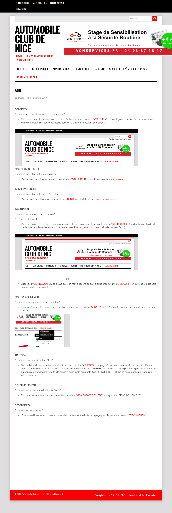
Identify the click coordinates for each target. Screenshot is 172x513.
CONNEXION (99, 119)
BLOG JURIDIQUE (40, 69)
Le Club (22, 69)
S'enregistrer (22, 3)
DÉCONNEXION (137, 415)
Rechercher (154, 18)
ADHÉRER (88, 365)
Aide (18, 91)
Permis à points (57, 3)
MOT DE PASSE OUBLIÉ (83, 178)
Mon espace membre (29, 77)
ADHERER (100, 69)
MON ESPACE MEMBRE (96, 307)
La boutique (83, 69)
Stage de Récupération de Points (128, 69)
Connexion (21, 9)
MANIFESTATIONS (62, 69)
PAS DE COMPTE (124, 283)
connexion (117, 178)
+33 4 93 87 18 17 (39, 3)
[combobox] (140, 18)
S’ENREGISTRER (121, 224)
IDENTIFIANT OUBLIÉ (77, 199)
